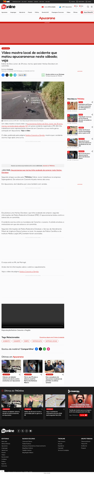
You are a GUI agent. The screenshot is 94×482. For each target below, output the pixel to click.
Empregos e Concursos (58, 12)
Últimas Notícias (6, 443)
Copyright (60, 448)
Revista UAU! (45, 12)
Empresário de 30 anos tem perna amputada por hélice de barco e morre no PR (85, 107)
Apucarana (4, 12)
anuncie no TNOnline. (49, 165)
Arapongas (13, 12)
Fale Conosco (61, 441)
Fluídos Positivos (26, 443)
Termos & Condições (63, 450)
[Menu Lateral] (91, 7)
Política (37, 12)
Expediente (61, 446)
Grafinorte (84, 446)
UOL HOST (24, 1)
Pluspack (83, 448)
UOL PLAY (41, 1)
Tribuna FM (84, 443)
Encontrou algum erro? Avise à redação (52, 337)
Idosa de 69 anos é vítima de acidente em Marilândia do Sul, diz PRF (85, 143)
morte (26, 341)
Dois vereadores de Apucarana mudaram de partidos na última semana (54, 379)
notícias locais (51, 341)
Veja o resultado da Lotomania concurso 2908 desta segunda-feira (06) (54, 413)
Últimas (75, 12)
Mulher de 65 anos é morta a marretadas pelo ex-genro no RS (84, 131)
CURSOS (36, 1)
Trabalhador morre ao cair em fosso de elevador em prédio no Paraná (85, 119)
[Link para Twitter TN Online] (22, 430)
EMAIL (88, 1)
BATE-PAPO (80, 1)
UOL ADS (47, 1)
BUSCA (72, 1)
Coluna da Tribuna (27, 441)
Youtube (83, 415)
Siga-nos (22, 75)
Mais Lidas (4, 441)
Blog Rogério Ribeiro (27, 452)
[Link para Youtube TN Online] (30, 430)
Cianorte (17, 341)
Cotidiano (4, 459)
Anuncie (60, 443)
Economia (4, 466)
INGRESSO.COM (16, 1)
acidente (6, 341)
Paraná (30, 12)
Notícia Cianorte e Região (35, 135)
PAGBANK (30, 1)
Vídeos (68, 12)
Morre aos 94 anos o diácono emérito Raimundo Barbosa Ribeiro (31, 379)
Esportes (4, 463)
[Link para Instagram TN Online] (26, 430)
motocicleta (37, 341)
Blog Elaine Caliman (27, 448)
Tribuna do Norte (85, 441)
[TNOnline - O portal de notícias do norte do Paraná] (8, 6)
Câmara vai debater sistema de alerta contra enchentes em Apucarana (11, 379)
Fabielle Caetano (26, 450)
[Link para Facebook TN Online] (18, 430)
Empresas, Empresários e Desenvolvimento (34, 446)
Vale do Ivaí (22, 12)
